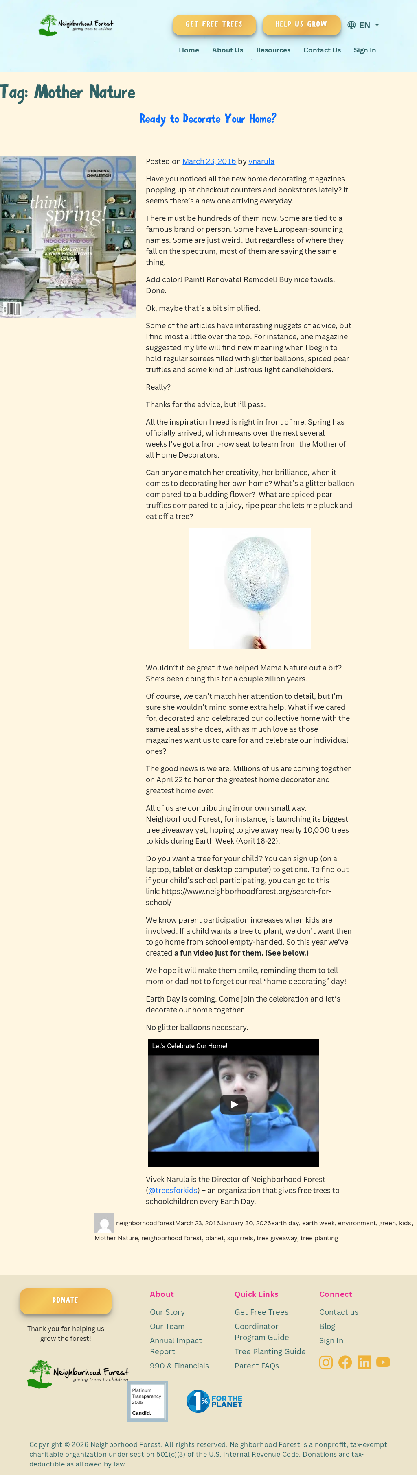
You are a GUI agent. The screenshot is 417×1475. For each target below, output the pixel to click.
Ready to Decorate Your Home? (208, 119)
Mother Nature (116, 1238)
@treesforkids (173, 1190)
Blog (327, 1326)
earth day (285, 1223)
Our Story (167, 1312)
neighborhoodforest (145, 1223)
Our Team (167, 1326)
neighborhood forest (171, 1238)
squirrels (240, 1238)
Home (189, 50)
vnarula (261, 161)
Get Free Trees (261, 1312)
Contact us (338, 1312)
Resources (273, 50)
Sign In (365, 50)
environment (357, 1223)
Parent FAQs (257, 1365)
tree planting (319, 1238)
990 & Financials (179, 1365)
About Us (227, 50)
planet (214, 1238)
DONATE (66, 1301)
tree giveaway (277, 1238)
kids (405, 1223)
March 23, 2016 (209, 161)
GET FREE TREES (214, 25)
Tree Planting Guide (270, 1351)
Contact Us (322, 50)
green (387, 1223)
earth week (318, 1223)
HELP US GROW (302, 25)
